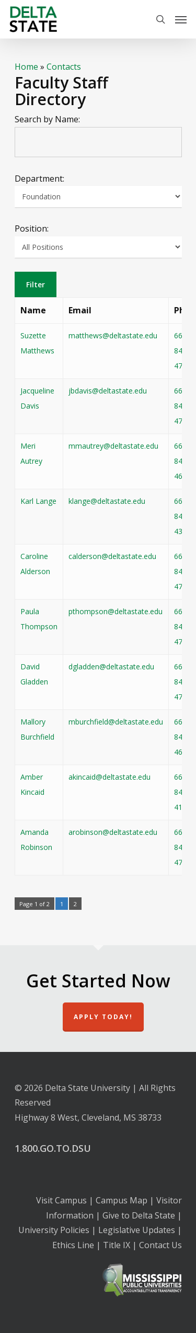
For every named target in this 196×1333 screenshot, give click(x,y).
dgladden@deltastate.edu (111, 666)
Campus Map (121, 1200)
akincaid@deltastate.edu (109, 777)
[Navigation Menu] (181, 19)
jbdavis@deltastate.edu (107, 391)
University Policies (53, 1230)
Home (26, 66)
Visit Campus (61, 1200)
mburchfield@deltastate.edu (115, 722)
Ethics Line (73, 1245)
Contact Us (160, 1245)
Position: (32, 228)
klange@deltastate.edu (106, 501)
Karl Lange (38, 501)
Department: (39, 178)
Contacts (64, 66)
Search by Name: (47, 119)
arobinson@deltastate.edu (112, 832)
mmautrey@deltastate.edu (113, 446)
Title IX (116, 1245)
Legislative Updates (136, 1230)
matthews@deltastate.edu (112, 335)
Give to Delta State (138, 1215)
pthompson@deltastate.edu (115, 611)
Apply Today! (103, 1016)
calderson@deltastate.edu (112, 556)
